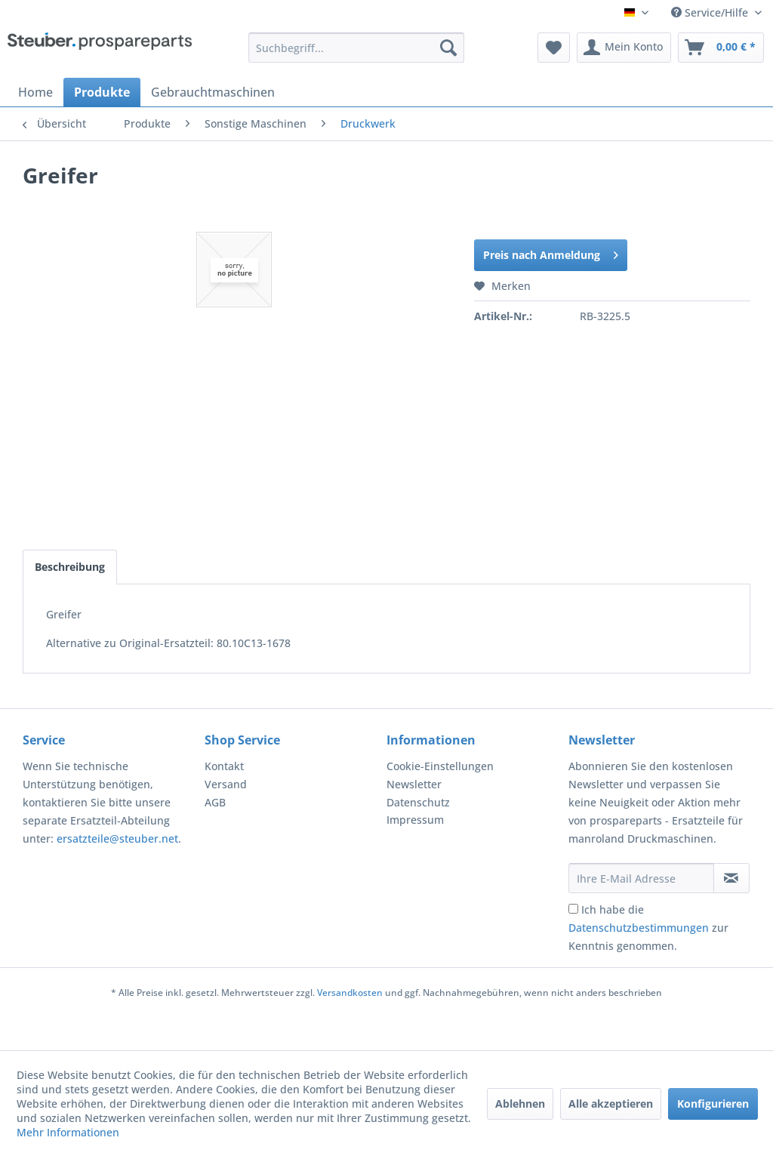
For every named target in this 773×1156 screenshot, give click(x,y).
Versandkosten (350, 992)
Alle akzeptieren (610, 1103)
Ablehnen (520, 1103)
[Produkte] (101, 92)
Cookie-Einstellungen (440, 766)
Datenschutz (418, 802)
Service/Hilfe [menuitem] (711, 12)
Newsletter (414, 784)
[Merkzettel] (553, 47)
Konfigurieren (713, 1103)
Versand (226, 784)
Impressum (415, 819)
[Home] (35, 92)
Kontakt (224, 766)
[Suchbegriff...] (356, 47)
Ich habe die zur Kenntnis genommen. (648, 927)
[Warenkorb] (721, 47)
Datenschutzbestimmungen (638, 927)
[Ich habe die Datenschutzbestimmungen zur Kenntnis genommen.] (573, 909)
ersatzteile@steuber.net (117, 838)
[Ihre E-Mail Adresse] (641, 878)
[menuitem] (356, 47)
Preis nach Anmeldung (550, 252)
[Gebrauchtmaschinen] (212, 92)
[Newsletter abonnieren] (731, 878)
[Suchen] (448, 47)
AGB (215, 802)
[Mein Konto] (624, 47)
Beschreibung (70, 567)
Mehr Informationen (68, 1132)
